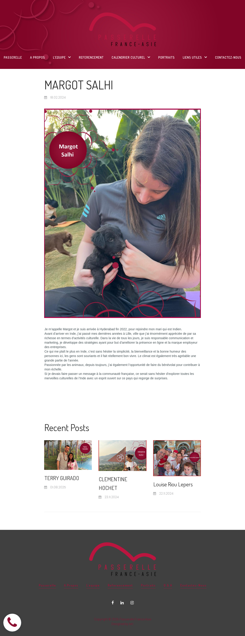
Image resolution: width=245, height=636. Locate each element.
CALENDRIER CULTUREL (131, 57)
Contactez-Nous (192, 573)
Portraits (148, 573)
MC (131, 611)
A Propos (72, 573)
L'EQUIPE (62, 57)
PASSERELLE (13, 57)
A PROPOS (37, 57)
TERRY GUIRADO (65, 477)
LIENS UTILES (195, 57)
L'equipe (94, 573)
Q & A (166, 573)
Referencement (120, 573)
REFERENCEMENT (91, 57)
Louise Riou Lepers (176, 483)
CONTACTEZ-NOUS (228, 57)
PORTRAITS (166, 57)
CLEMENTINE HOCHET (115, 482)
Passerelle (48, 573)
